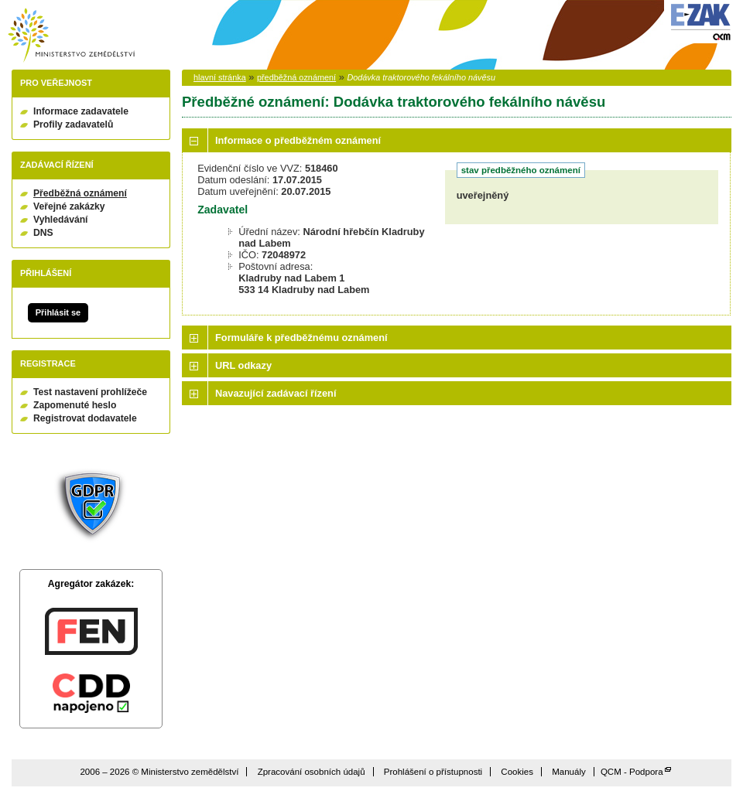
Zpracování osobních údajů (311, 771)
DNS (43, 232)
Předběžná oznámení (80, 193)
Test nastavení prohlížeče (90, 392)
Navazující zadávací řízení (275, 393)
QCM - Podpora (632, 771)
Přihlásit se (58, 312)
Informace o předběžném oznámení (298, 140)
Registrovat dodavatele (85, 418)
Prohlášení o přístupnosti (433, 771)
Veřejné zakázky (69, 206)
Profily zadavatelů (73, 124)
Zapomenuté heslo (74, 405)
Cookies (517, 771)
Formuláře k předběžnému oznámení (301, 337)
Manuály (569, 771)
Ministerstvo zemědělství (71, 35)
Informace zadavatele (80, 111)
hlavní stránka (219, 77)
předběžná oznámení (296, 77)
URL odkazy (243, 365)
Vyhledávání (60, 219)
